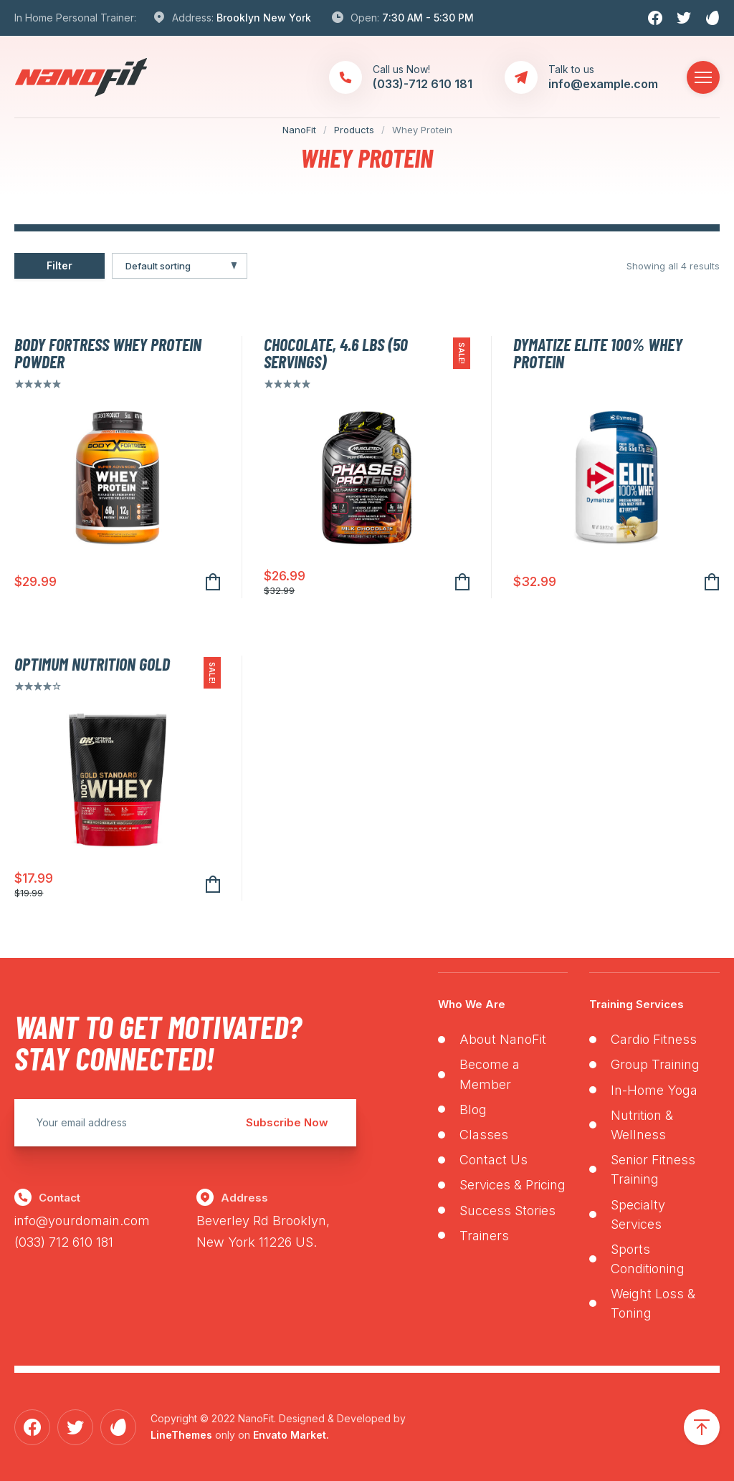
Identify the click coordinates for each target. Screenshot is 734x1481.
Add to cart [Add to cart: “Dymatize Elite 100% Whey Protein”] (712, 582)
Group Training (655, 1064)
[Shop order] (179, 266)
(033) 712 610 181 (63, 1242)
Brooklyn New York (263, 17)
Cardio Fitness (654, 1039)
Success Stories (507, 1210)
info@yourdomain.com (82, 1220)
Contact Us (493, 1159)
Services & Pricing (512, 1184)
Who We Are (471, 1004)
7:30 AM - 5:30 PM (428, 17)
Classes (483, 1134)
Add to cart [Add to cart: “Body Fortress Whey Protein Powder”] (213, 582)
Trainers (484, 1235)
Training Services (636, 1004)
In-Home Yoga (654, 1090)
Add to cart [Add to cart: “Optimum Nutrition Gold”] (213, 884)
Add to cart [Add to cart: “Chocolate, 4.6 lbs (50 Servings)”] (462, 582)
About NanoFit (502, 1039)
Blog (473, 1109)
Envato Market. (291, 1435)
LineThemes (181, 1435)
